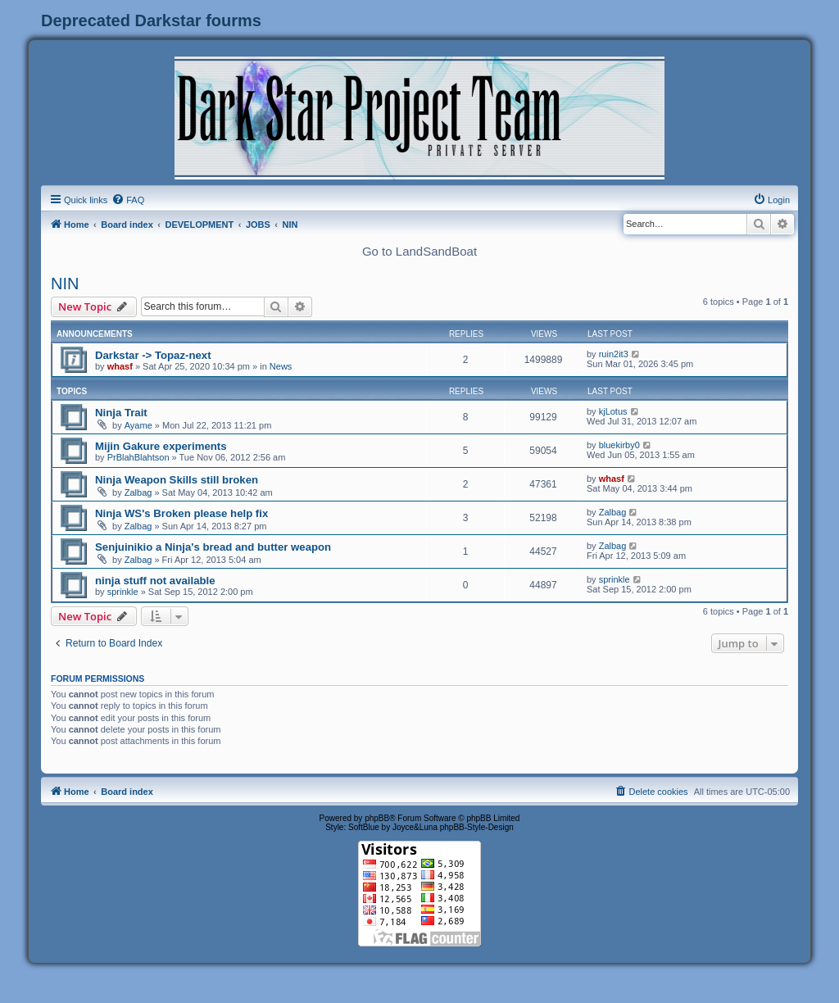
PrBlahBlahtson (138, 457)
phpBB (377, 818)
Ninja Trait (121, 412)
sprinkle (122, 592)
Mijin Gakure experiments (161, 446)
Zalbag (138, 492)
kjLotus (613, 411)
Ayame (138, 425)
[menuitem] (127, 200)
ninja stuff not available (155, 580)
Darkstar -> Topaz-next (153, 355)
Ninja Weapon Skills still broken (176, 480)
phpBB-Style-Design (477, 827)
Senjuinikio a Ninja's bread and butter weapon (213, 547)
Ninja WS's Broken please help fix (181, 513)
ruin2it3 (613, 354)
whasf (120, 366)
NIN (65, 284)
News (281, 366)
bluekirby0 (619, 445)
